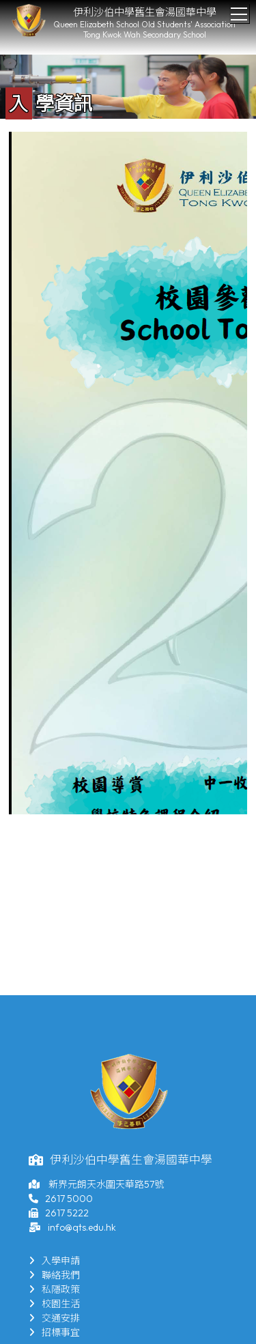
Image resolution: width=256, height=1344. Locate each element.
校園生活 (54, 1304)
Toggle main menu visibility (240, 10)
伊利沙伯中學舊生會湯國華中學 (144, 11)
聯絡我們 (54, 1275)
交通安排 (54, 1318)
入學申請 (54, 1261)
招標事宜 (54, 1332)
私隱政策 (54, 1289)
